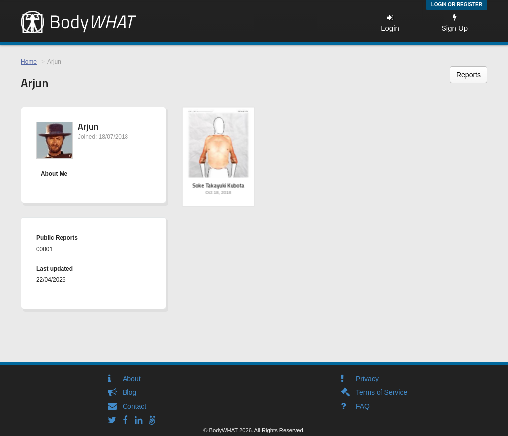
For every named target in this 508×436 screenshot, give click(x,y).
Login (390, 23)
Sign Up (455, 23)
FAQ (363, 406)
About (132, 378)
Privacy (367, 378)
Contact (134, 406)
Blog (129, 392)
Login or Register (456, 4)
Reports (468, 75)
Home (29, 61)
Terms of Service (381, 392)
